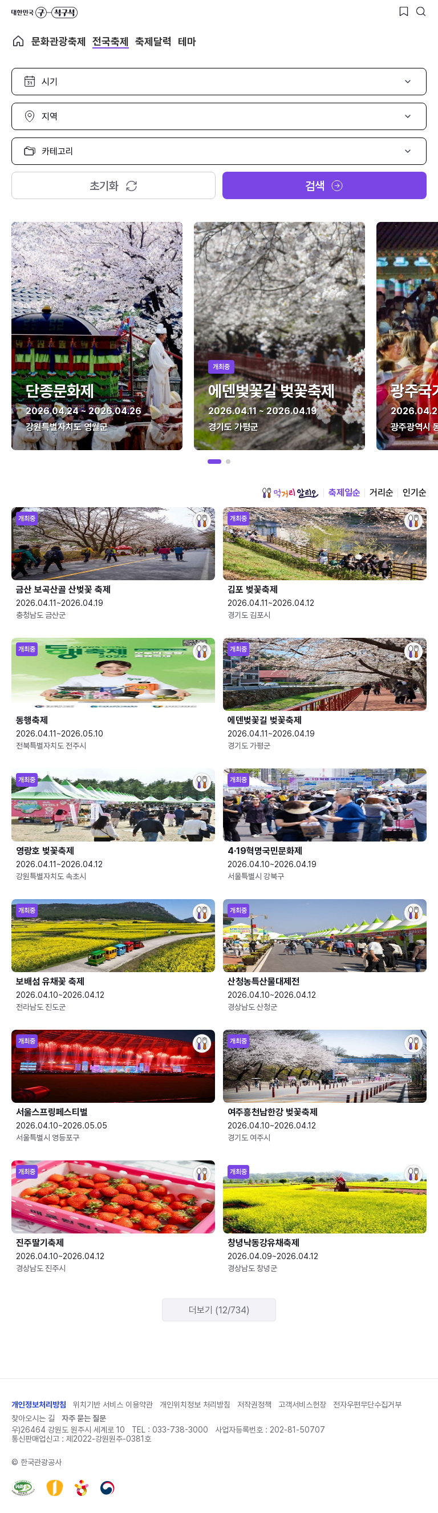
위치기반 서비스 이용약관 (113, 1404)
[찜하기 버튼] (403, 11)
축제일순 (344, 492)
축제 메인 (18, 41)
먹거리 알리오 (290, 493)
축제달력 (153, 41)
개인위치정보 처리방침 (195, 1404)
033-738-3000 (180, 1429)
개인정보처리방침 (38, 1404)
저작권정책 (254, 1404)
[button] (214, 461)
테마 (187, 41)
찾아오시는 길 (33, 1418)
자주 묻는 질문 (84, 1418)
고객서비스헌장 (302, 1404)
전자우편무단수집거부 (367, 1404)
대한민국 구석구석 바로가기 (44, 12)
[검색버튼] (421, 11)
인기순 (415, 492)
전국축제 (110, 41)
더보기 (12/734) (219, 1310)
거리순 (382, 492)
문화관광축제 (58, 41)
